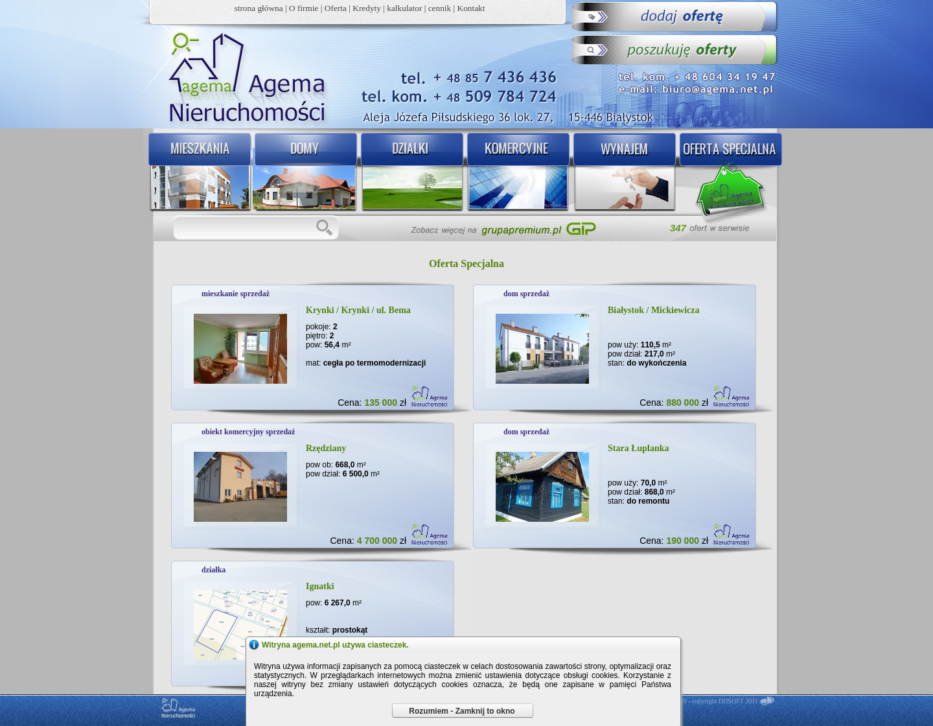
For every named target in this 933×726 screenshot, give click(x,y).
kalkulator (404, 8)
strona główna (259, 8)
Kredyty (366, 8)
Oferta (336, 8)
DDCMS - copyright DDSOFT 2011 (710, 701)
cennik (440, 8)
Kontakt (471, 8)
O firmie (304, 8)
